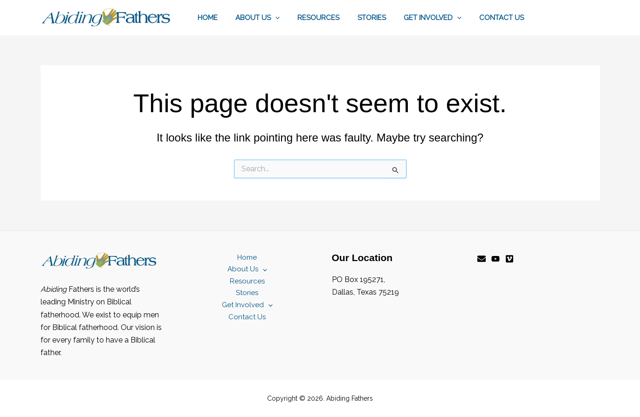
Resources (332, 17)
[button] (293, 17)
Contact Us (504, 17)
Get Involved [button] (439, 17)
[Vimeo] (509, 259)
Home (229, 17)
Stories (381, 17)
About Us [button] (275, 17)
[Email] (481, 259)
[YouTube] (495, 259)
